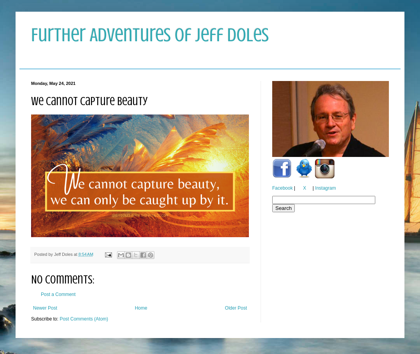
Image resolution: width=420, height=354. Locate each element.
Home (141, 308)
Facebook (282, 188)
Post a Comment (58, 294)
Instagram (325, 188)
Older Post (236, 308)
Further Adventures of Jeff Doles (150, 35)
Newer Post (45, 308)
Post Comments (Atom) (84, 319)
